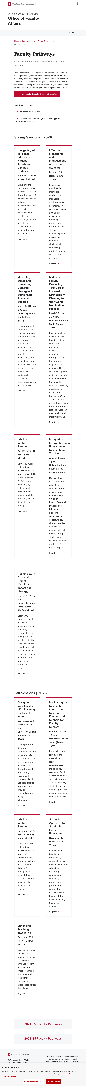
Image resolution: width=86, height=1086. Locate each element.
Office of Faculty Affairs (23, 21)
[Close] (82, 1069)
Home (16, 41)
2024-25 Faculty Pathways (43, 1024)
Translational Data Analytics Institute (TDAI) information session (38, 120)
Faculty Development (46, 41)
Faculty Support (28, 41)
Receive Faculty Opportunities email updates (37, 94)
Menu (71, 32)
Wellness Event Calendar (31, 111)
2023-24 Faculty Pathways (43, 1039)
